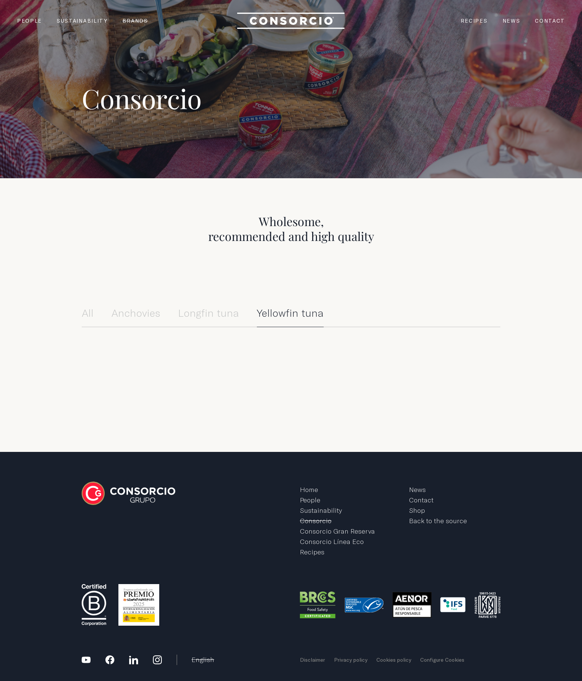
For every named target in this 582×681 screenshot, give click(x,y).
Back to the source (438, 521)
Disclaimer (312, 660)
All (88, 313)
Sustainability (82, 21)
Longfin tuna (208, 313)
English (203, 660)
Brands (135, 21)
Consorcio (315, 521)
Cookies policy (393, 660)
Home (309, 489)
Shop (417, 510)
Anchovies (135, 313)
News (511, 21)
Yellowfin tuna (290, 313)
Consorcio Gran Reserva (337, 531)
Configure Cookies (442, 660)
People (29, 21)
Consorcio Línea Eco (332, 541)
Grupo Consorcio (291, 21)
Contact (550, 21)
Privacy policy (350, 660)
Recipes (474, 21)
